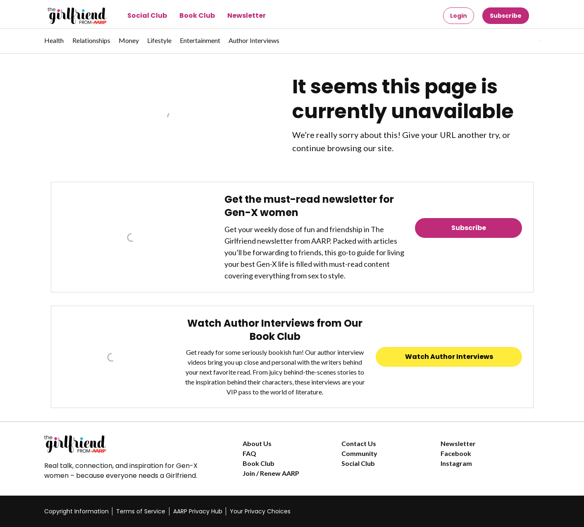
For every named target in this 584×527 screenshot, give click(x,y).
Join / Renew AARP (271, 473)
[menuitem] (54, 44)
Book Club (197, 15)
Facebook (456, 453)
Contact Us (358, 443)
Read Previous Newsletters (468, 251)
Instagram (456, 463)
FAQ (249, 453)
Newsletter (246, 15)
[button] (522, 40)
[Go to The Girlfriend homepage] (68, 15)
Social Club (147, 15)
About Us (257, 443)
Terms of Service (140, 511)
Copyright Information (76, 511)
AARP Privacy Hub (197, 511)
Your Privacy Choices (260, 511)
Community (359, 453)
